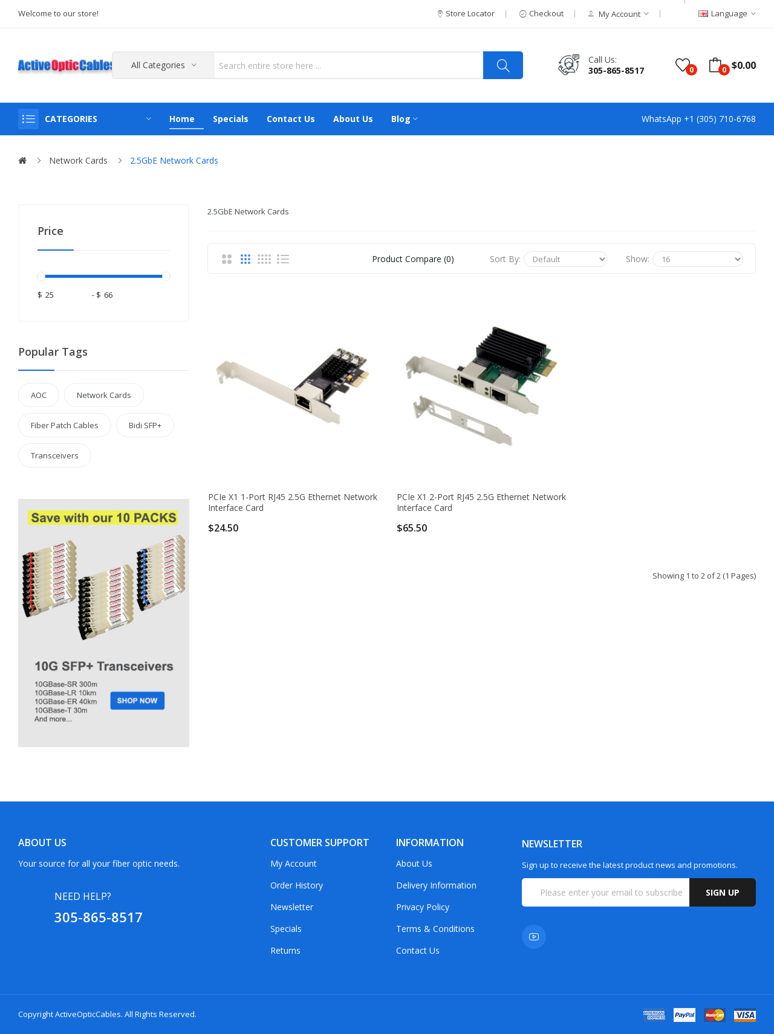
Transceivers (55, 455)
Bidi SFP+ (145, 425)
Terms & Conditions (435, 928)
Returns (285, 950)
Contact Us (418, 950)
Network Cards (78, 160)
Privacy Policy (422, 907)
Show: (637, 259)
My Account (293, 863)
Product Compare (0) (413, 259)
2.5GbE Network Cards (174, 160)
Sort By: (505, 259)
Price (50, 230)
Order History (296, 885)
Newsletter (291, 907)
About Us (414, 863)
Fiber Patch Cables (65, 425)
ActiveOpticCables (88, 1014)
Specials (286, 928)
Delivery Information (436, 885)
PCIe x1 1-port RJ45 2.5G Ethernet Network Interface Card (292, 502)
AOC (39, 395)
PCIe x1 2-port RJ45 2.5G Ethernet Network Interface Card (481, 502)
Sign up (723, 892)
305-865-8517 (616, 70)
